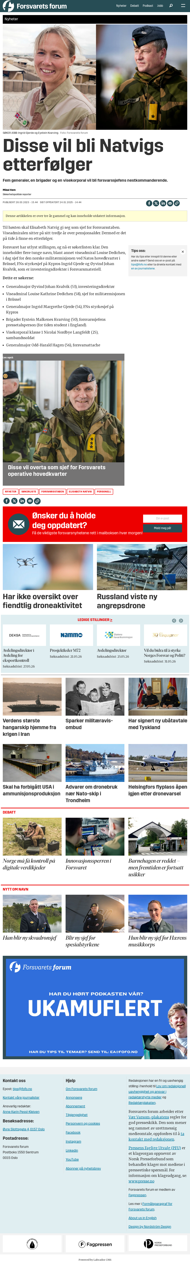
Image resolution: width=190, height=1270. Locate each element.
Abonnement (75, 1111)
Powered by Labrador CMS (95, 1265)
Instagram (73, 1147)
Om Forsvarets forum (81, 1094)
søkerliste (28, 497)
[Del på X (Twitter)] (156, 208)
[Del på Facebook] (149, 208)
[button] (182, 626)
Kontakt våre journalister (21, 1103)
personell (104, 497)
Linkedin (72, 1156)
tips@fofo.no (139, 270)
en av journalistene (143, 274)
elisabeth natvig (80, 497)
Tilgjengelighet (77, 1120)
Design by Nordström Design (150, 1232)
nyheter (10, 497)
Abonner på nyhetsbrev (83, 1174)
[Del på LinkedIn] (163, 208)
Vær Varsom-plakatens (149, 1122)
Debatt (134, 8)
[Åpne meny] (183, 8)
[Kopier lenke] (177, 208)
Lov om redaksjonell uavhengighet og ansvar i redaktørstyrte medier (157, 1097)
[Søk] (171, 9)
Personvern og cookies (83, 1129)
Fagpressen (137, 1200)
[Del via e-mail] (170, 208)
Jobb (160, 8)
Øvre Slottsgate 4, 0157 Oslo (24, 1134)
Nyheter (121, 8)
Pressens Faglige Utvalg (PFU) (155, 1153)
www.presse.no (141, 1186)
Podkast (148, 8)
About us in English (143, 1223)
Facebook (73, 1138)
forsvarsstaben (52, 497)
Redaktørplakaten (142, 1108)
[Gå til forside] (35, 8)
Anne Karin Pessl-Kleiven (21, 1117)
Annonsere (74, 1103)
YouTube (72, 1165)
